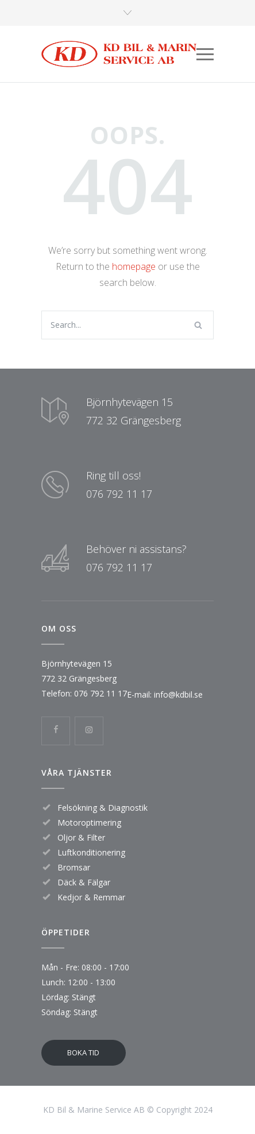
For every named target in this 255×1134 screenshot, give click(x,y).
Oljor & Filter (81, 837)
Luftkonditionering (91, 852)
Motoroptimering (89, 822)
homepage (134, 266)
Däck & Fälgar (83, 882)
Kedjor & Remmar (91, 897)
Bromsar (73, 867)
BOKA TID (83, 1052)
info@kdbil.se (177, 694)
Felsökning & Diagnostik (102, 807)
